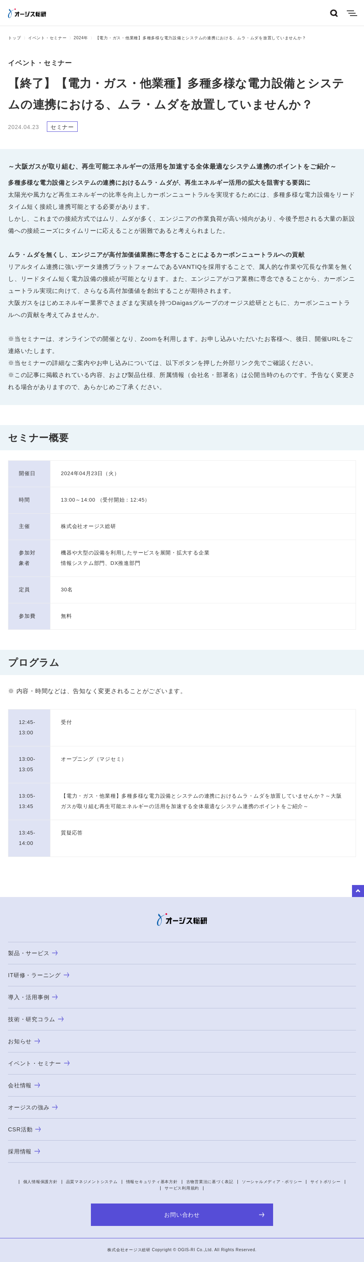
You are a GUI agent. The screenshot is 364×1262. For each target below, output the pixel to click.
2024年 (81, 38)
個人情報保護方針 (40, 1181)
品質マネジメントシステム (92, 1181)
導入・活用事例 (33, 997)
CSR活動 (24, 1129)
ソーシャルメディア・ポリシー (272, 1181)
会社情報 (24, 1085)
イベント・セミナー (47, 38)
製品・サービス (33, 953)
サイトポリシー (325, 1181)
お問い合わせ (214, 1215)
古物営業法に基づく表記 (209, 1181)
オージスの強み (33, 1107)
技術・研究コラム (36, 1019)
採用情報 (24, 1151)
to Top (358, 891)
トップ (14, 38)
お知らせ (24, 1041)
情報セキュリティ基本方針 (152, 1181)
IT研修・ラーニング (38, 975)
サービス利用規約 (182, 1188)
